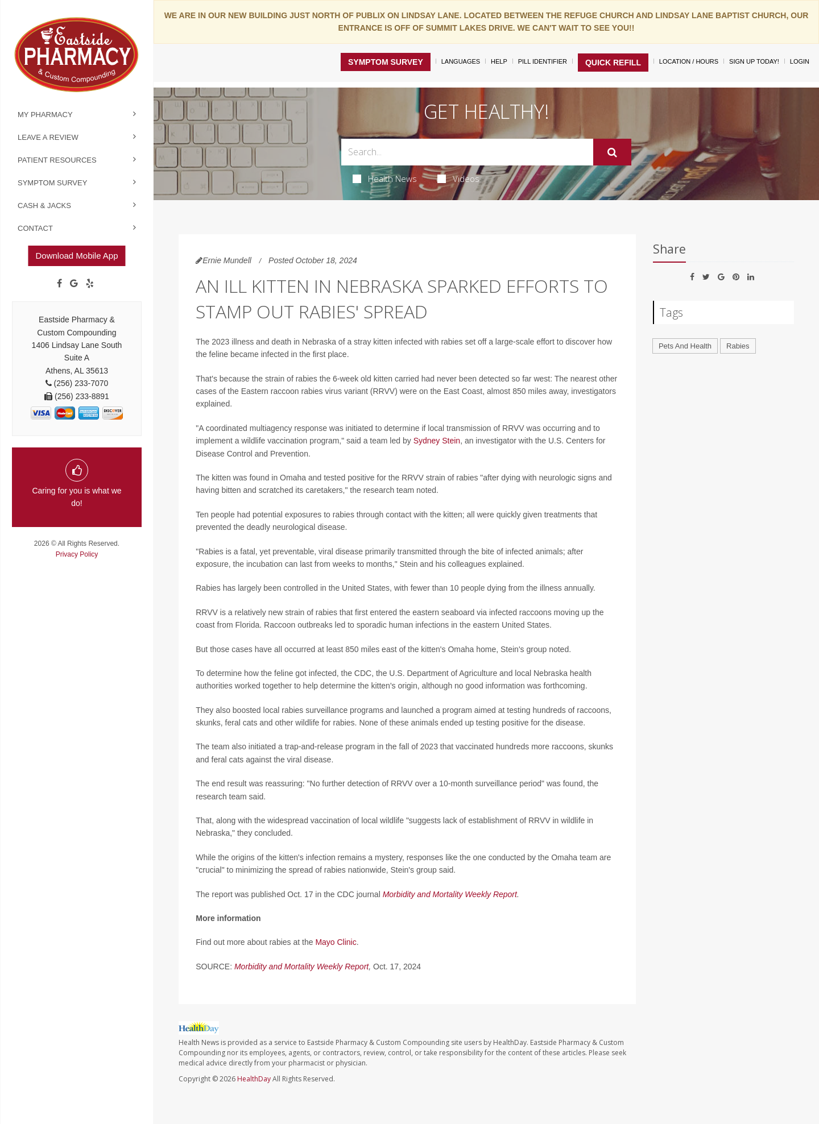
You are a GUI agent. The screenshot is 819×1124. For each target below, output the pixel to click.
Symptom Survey (52, 183)
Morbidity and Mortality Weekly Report (450, 894)
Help (499, 61)
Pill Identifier (542, 61)
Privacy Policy (77, 554)
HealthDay (254, 1079)
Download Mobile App (76, 255)
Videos (458, 178)
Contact (35, 228)
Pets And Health (685, 346)
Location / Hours (688, 61)
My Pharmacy (45, 114)
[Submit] (612, 152)
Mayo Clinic (335, 942)
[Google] (74, 283)
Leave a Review (48, 137)
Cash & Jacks (44, 205)
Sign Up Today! (754, 61)
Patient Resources (57, 160)
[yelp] (90, 283)
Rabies (737, 346)
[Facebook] (59, 283)
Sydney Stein (437, 440)
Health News (385, 178)
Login (799, 61)
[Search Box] (467, 152)
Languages (460, 61)
